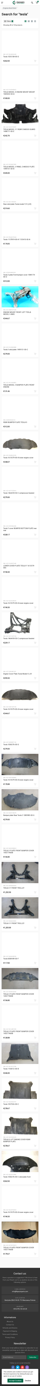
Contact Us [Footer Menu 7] (10, 1325)
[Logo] (19, 2)
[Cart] (36, 2)
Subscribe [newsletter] (32, 1357)
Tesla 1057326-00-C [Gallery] (11, 1104)
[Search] (32, 2)
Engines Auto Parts (9, 8)
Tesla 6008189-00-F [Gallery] (11, 959)
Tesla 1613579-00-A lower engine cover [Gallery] (18, 458)
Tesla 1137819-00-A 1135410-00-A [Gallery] (16, 239)
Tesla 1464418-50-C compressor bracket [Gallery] (18, 493)
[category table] (35, 21)
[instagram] (27, 1367)
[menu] (2, 2)
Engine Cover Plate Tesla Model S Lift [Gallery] (17, 674)
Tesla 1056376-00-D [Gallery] (11, 745)
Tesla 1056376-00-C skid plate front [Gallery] (17, 1177)
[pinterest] (22, 1367)
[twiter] (18, 1367)
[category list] (28, 21)
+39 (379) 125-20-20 (20, 1309)
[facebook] (13, 1367)
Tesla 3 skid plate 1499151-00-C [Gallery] (15, 350)
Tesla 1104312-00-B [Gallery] (11, 1069)
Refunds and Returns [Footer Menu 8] (10, 1328)
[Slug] (20, 41)
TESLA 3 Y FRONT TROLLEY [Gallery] (13, 888)
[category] (25, 21)
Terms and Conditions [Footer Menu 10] (10, 1334)
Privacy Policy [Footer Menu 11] (10, 1337)
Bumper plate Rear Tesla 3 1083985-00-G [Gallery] (18, 815)
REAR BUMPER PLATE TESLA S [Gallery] (15, 422)
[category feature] (31, 21)
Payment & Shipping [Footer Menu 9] (10, 1331)
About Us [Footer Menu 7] (10, 1322)
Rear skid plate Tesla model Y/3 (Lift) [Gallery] (17, 204)
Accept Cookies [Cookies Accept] (15, 1381)
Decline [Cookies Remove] (28, 1381)
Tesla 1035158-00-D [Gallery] (11, 57)
